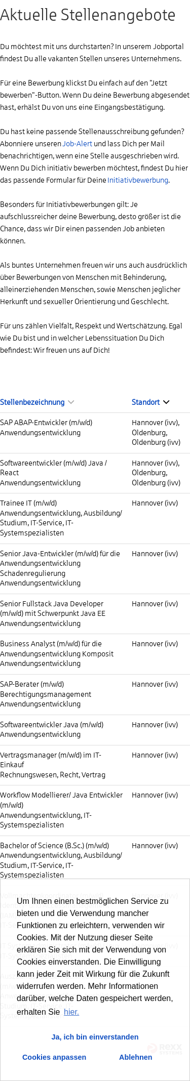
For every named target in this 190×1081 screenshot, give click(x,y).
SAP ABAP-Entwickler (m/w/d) (46, 423)
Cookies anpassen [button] (54, 1057)
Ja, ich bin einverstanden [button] (95, 1037)
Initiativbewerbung (137, 180)
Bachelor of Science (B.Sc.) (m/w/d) (54, 846)
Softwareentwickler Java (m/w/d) (51, 725)
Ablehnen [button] (136, 1057)
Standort (150, 402)
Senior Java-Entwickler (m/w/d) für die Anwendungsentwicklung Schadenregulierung (60, 563)
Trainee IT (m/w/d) (28, 503)
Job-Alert (77, 144)
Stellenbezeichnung (37, 402)
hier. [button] (71, 1012)
